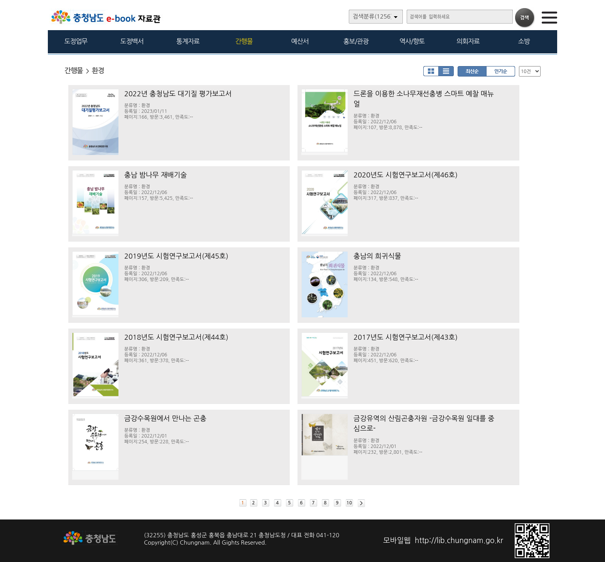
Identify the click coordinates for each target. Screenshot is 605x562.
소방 (524, 41)
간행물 (244, 41)
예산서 (300, 41)
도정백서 (132, 41)
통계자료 (187, 41)
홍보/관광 (355, 41)
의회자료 (468, 41)
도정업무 (76, 41)
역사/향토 (411, 41)
